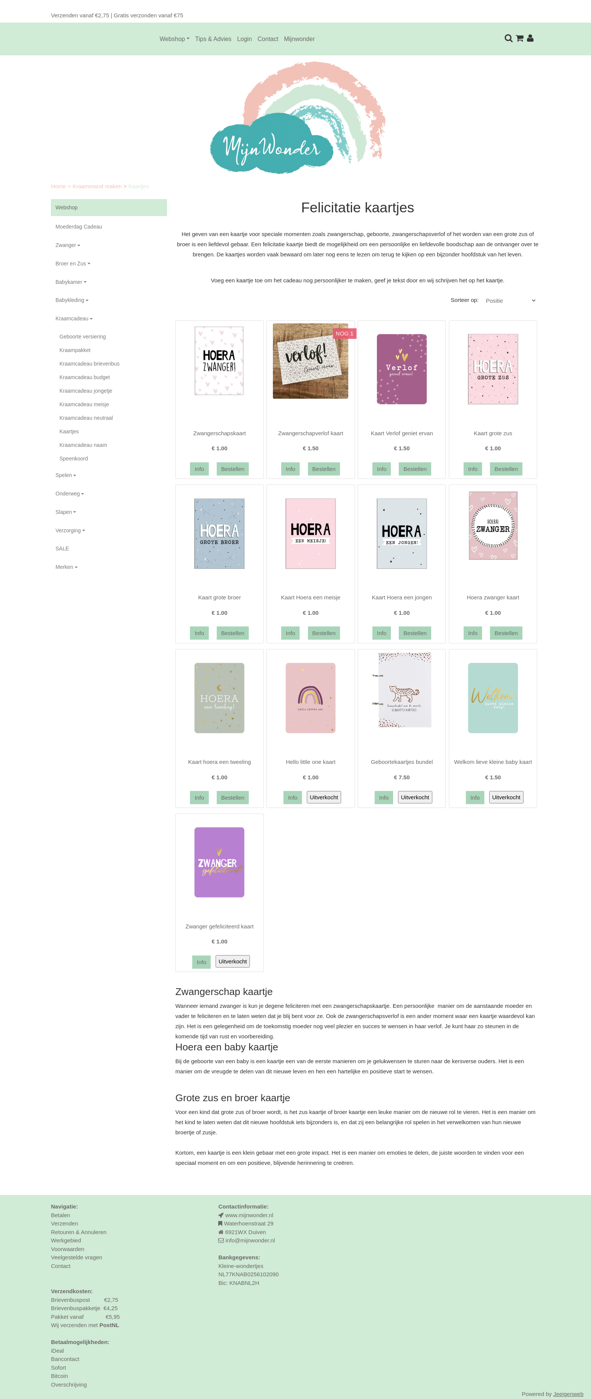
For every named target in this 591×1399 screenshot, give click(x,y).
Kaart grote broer (219, 597)
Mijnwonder (299, 39)
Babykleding (69, 300)
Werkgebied (66, 1240)
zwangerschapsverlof (372, 1016)
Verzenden (64, 1223)
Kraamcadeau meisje (84, 404)
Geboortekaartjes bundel (402, 762)
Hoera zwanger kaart (493, 597)
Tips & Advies (213, 39)
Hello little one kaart (310, 762)
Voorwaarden (67, 1249)
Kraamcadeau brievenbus (90, 364)
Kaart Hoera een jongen (402, 597)
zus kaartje (312, 1112)
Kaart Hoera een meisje (311, 597)
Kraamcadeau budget (85, 377)
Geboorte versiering (83, 337)
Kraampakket (75, 350)
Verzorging (68, 530)
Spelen (63, 475)
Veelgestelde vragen (76, 1257)
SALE (62, 549)
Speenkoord (74, 459)
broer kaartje (350, 1112)
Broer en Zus (70, 264)
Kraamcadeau (71, 318)
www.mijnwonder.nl (249, 1215)
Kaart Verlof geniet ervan (402, 433)
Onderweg (67, 494)
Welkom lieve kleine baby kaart (493, 762)
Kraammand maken (97, 186)
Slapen (63, 512)
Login (244, 39)
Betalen (60, 1215)
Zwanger (65, 245)
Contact (267, 39)
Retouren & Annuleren (79, 1232)
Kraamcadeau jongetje (86, 391)
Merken (64, 567)
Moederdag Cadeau (78, 227)
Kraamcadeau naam (83, 445)
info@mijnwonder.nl (250, 1240)
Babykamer (68, 282)
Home (59, 186)
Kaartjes (69, 431)
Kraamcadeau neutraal (86, 418)
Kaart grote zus (493, 433)
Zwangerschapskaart (219, 433)
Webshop (172, 39)
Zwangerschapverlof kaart (310, 433)
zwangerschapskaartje (361, 1006)
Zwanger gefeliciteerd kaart (219, 926)
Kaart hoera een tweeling (219, 762)
